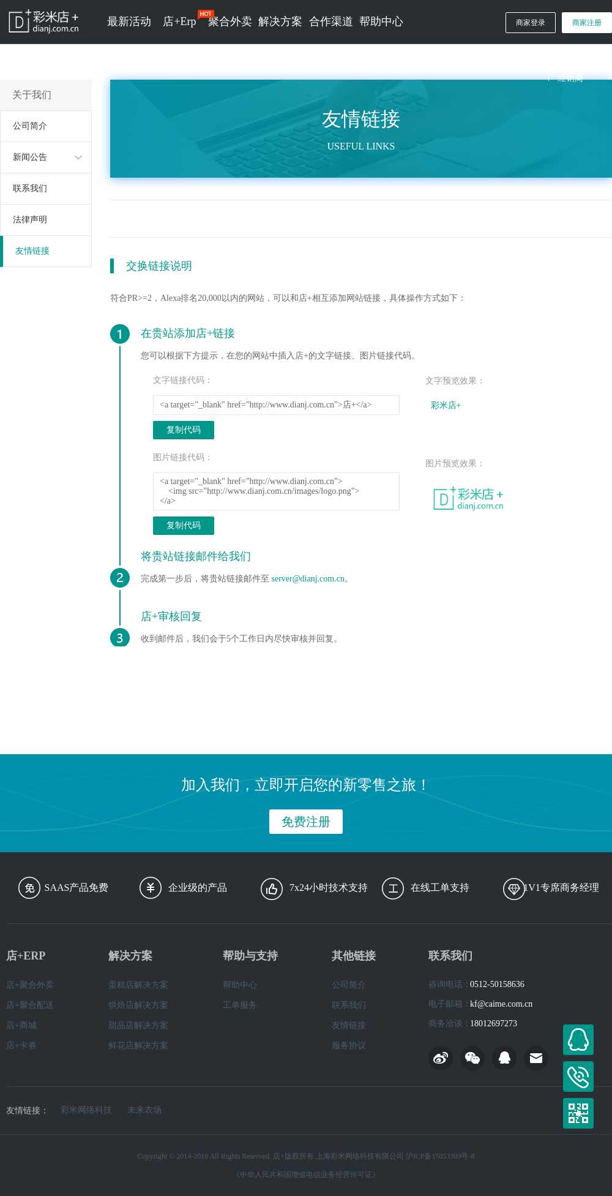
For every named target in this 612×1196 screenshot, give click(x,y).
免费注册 (306, 821)
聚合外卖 (230, 21)
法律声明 (30, 219)
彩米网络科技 (86, 1110)
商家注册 (587, 22)
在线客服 (578, 1039)
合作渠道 (331, 21)
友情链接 (32, 250)
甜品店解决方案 (138, 1025)
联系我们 (30, 188)
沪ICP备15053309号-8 (440, 1156)
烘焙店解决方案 (138, 1005)
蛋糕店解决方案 (138, 985)
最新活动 (129, 21)
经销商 (570, 78)
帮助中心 (381, 21)
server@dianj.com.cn (308, 578)
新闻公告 (30, 157)
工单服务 (240, 1005)
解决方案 (280, 21)
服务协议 (349, 1045)
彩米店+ (446, 405)
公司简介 (30, 126)
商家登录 (530, 22)
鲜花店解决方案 (138, 1045)
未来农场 (144, 1110)
